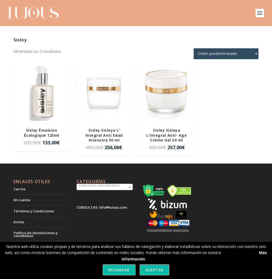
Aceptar (154, 269)
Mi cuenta (22, 200)
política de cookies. (238, 252)
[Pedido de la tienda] (226, 53)
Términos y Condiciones (34, 211)
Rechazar (119, 269)
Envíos (19, 222)
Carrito (20, 189)
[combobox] (104, 187)
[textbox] (105, 185)
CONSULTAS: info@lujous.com (101, 207)
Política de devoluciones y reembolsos (36, 234)
